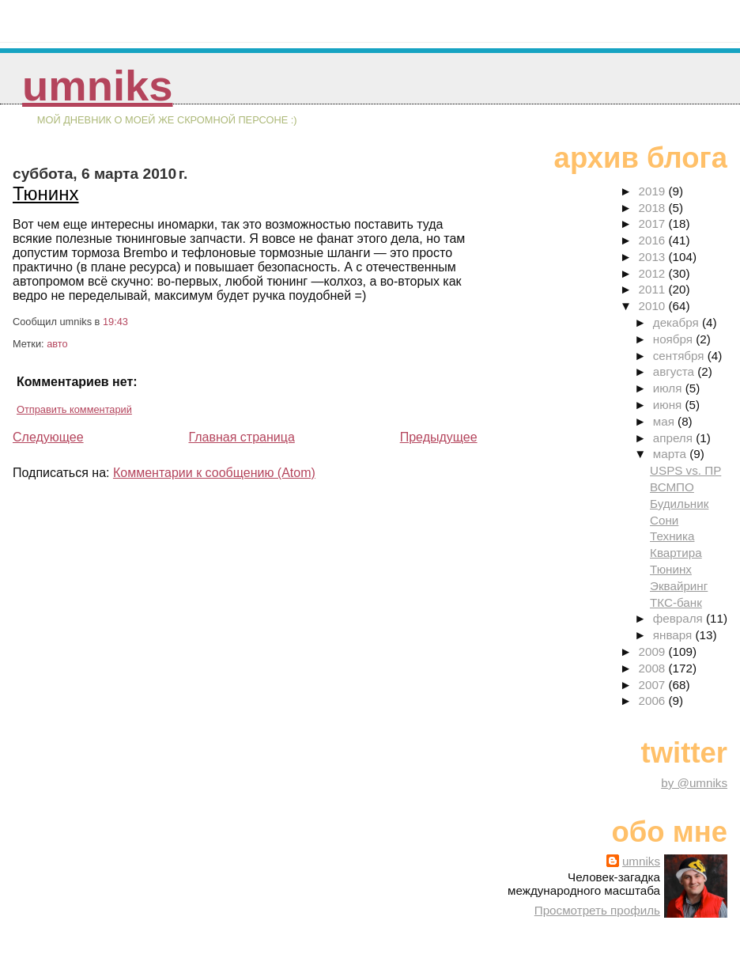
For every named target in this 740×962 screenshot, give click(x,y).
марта (671, 453)
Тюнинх (46, 193)
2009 (654, 651)
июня (669, 404)
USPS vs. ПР (685, 470)
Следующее (48, 437)
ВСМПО (672, 487)
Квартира (676, 552)
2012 (654, 273)
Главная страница (241, 437)
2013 (654, 256)
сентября (680, 355)
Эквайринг (679, 586)
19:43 (115, 322)
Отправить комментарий (74, 409)
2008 (654, 668)
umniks (97, 86)
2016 (654, 240)
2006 (654, 700)
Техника (672, 536)
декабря (677, 322)
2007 (654, 684)
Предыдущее (439, 437)
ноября (674, 339)
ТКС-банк (676, 602)
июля (669, 388)
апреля (674, 438)
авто (57, 344)
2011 (654, 289)
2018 (654, 207)
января (674, 635)
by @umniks (694, 783)
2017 (654, 223)
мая (665, 421)
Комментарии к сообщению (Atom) (214, 472)
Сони (664, 520)
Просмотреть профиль (597, 910)
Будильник (679, 503)
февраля (679, 618)
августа (675, 371)
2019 (654, 191)
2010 (654, 305)
